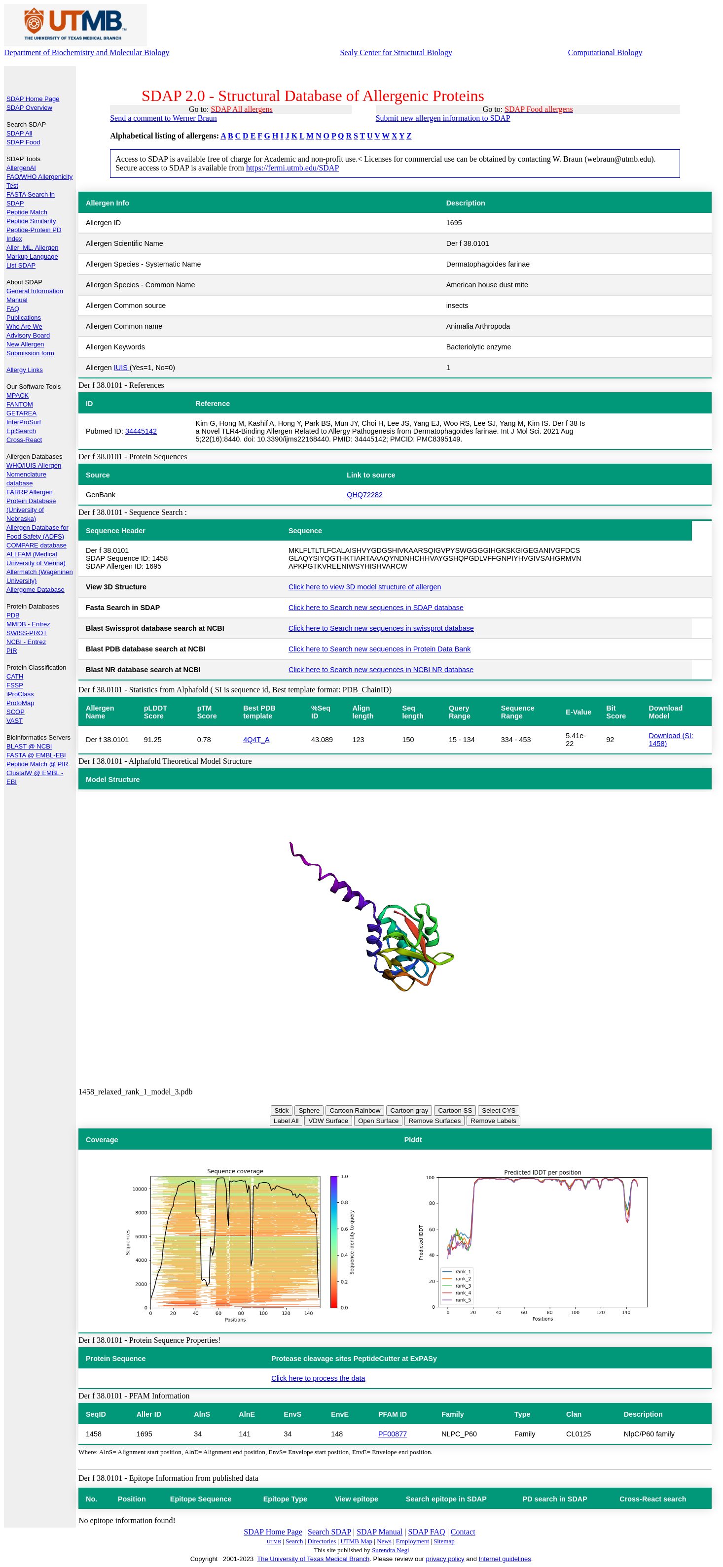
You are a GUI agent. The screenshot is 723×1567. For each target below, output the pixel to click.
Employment (412, 1541)
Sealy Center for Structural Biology (396, 52)
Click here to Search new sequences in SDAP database (376, 608)
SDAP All (19, 133)
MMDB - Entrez (28, 624)
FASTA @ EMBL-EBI (36, 755)
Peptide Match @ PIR (37, 764)
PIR (11, 650)
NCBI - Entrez (26, 642)
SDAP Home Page (32, 98)
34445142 (141, 431)
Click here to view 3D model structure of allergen (365, 587)
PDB (13, 615)
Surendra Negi (390, 1550)
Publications (23, 317)
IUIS (122, 368)
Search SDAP (329, 1532)
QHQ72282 (365, 495)
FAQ (12, 308)
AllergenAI (21, 167)
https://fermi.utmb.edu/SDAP (292, 168)
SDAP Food (23, 142)
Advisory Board (28, 335)
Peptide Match (26, 212)
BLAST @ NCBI (29, 746)
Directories (322, 1541)
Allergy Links (24, 370)
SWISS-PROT (26, 633)
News (384, 1541)
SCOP (15, 711)
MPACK (17, 395)
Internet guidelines (504, 1559)
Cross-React (24, 439)
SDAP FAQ (426, 1532)
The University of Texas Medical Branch (313, 1559)
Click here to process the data (318, 1378)
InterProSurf (23, 422)
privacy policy (445, 1559)
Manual (17, 300)
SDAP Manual (379, 1532)
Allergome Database (35, 589)
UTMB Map (356, 1541)
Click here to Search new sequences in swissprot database (381, 628)
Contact (463, 1532)
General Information (34, 291)
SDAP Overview (29, 107)
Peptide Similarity (31, 221)
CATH (14, 676)
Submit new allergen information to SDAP (443, 118)
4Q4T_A (256, 740)
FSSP (14, 685)
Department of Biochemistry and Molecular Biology (86, 52)
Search (294, 1541)
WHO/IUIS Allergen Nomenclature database (33, 474)
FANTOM (19, 404)
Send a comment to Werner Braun (163, 118)
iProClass (20, 694)
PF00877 (392, 1434)
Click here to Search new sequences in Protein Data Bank (380, 649)
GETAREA (21, 413)
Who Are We (24, 326)
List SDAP (21, 265)
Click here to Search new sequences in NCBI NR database (381, 670)
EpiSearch (21, 431)
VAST (14, 720)
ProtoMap (20, 703)
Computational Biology (605, 52)
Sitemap (444, 1541)
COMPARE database (36, 545)
